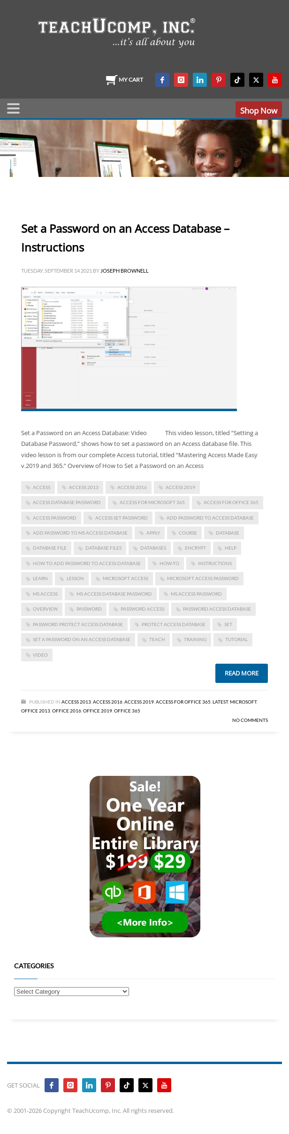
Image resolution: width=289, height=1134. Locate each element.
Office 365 (127, 710)
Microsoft (243, 702)
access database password (67, 502)
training (195, 639)
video (40, 655)
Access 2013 (76, 702)
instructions (215, 563)
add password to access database (210, 518)
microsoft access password (203, 578)
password (89, 609)
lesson (75, 578)
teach (157, 639)
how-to (169, 563)
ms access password (196, 594)
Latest (220, 702)
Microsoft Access (125, 578)
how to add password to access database (87, 563)
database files (103, 548)
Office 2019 (97, 710)
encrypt (195, 548)
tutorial (236, 639)
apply (153, 533)
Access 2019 (180, 487)
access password (54, 518)
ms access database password (114, 594)
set (228, 624)
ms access (45, 594)
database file (50, 548)
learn (40, 578)
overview (45, 609)
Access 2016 (132, 487)
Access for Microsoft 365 (152, 502)
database (227, 533)
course (188, 533)
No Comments (250, 720)
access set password (121, 518)
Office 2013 (35, 710)
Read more (242, 673)
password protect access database (78, 624)
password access (142, 609)
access (41, 487)
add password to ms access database (80, 533)
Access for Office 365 (231, 502)
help (230, 548)
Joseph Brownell (124, 271)
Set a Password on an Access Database (81, 639)
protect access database (173, 624)
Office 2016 (66, 710)
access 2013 (84, 487)
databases (153, 548)
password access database (217, 609)
